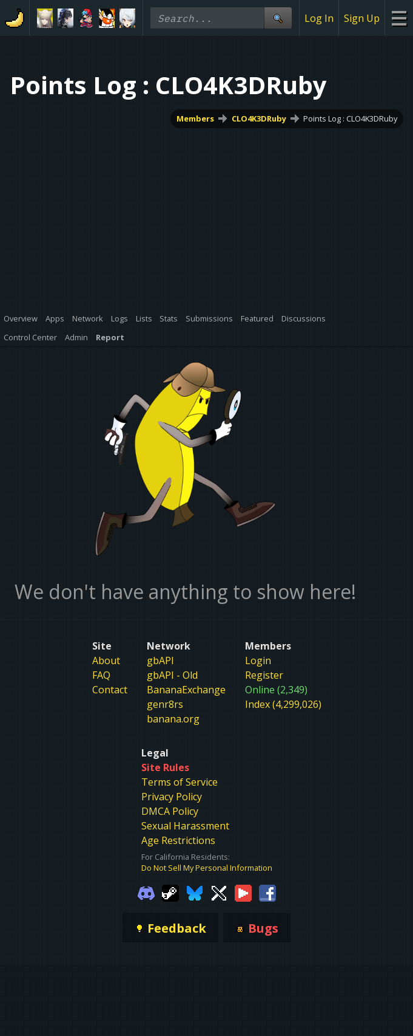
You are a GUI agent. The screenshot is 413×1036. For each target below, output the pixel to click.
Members (195, 118)
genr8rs (165, 704)
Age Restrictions (178, 840)
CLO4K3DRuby (259, 118)
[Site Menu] (398, 18)
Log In (319, 18)
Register (264, 675)
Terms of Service (179, 782)
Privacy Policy (171, 796)
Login (258, 660)
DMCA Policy (169, 811)
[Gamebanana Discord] (146, 892)
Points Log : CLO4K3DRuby (350, 118)
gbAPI (160, 660)
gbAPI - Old (172, 675)
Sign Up (362, 18)
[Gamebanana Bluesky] (194, 892)
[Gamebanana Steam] (170, 892)
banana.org (173, 719)
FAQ (101, 675)
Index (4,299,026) (283, 704)
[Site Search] (278, 18)
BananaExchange (186, 689)
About (106, 660)
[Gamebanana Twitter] (219, 892)
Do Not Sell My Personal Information (206, 867)
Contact (109, 689)
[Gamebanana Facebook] (267, 892)
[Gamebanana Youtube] (243, 892)
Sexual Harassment (185, 825)
